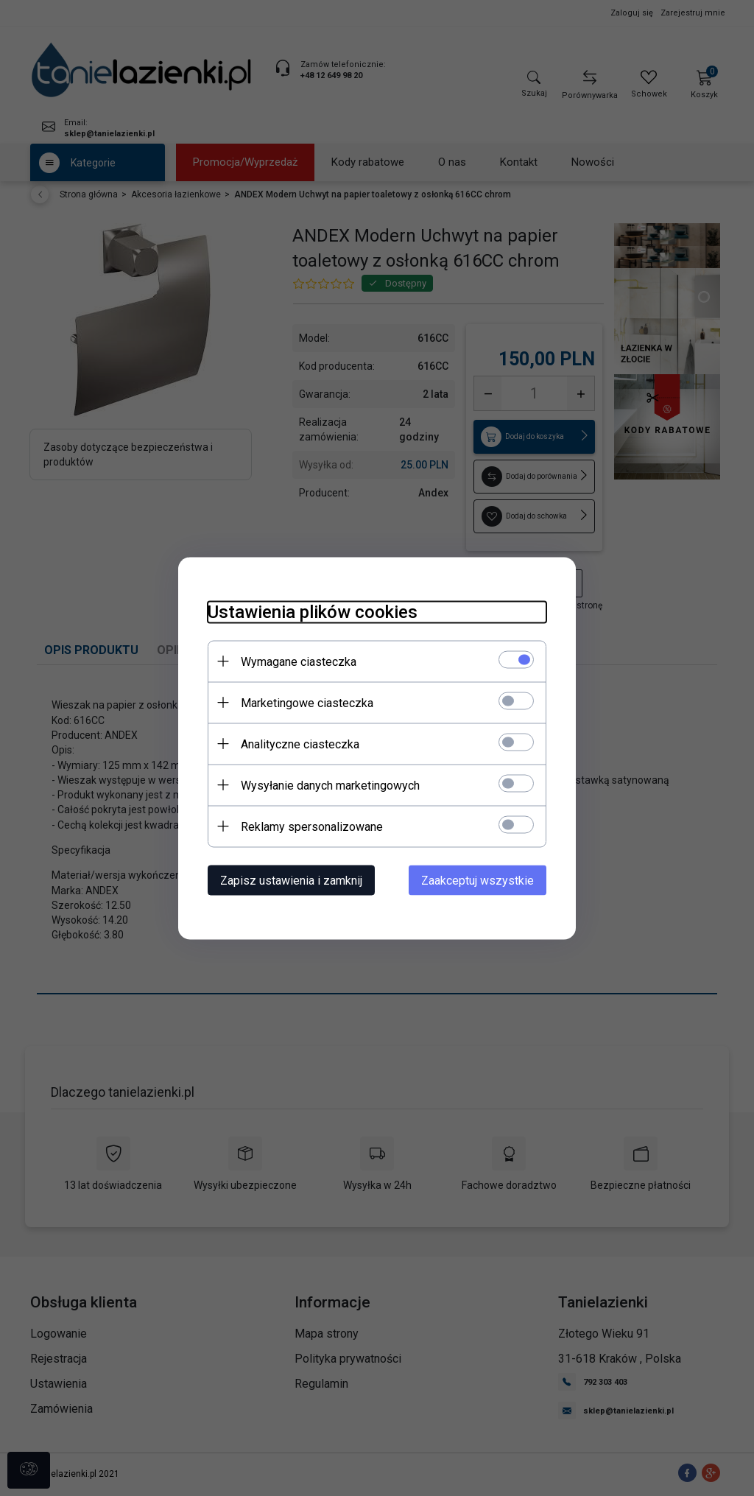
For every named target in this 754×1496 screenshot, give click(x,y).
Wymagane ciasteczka (298, 661)
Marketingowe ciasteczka (307, 702)
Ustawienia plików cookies (312, 611)
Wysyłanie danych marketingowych (330, 785)
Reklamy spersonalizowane (312, 826)
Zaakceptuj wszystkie (477, 880)
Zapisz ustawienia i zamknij (291, 880)
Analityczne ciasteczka (300, 744)
